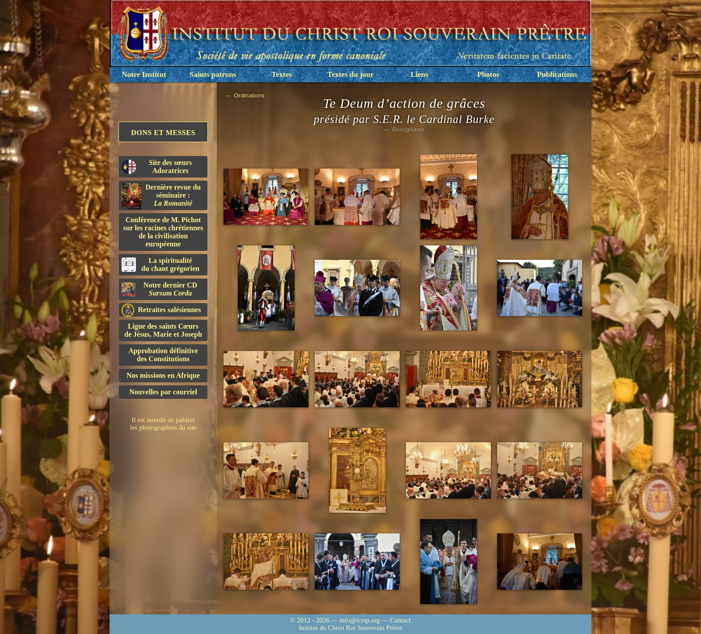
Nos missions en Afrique (163, 375)
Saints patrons (213, 74)
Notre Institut (144, 74)
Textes (281, 74)
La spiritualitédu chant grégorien (160, 264)
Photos (488, 74)
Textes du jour (350, 74)
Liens (419, 74)
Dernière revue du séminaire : (161, 196)
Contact (400, 620)
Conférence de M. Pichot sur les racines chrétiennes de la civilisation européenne (163, 232)
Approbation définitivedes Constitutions (163, 355)
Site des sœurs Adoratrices (157, 166)
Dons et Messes (163, 132)
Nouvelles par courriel (163, 392)
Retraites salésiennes (161, 310)
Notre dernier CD (159, 289)
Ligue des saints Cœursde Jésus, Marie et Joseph (163, 330)
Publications (557, 74)
